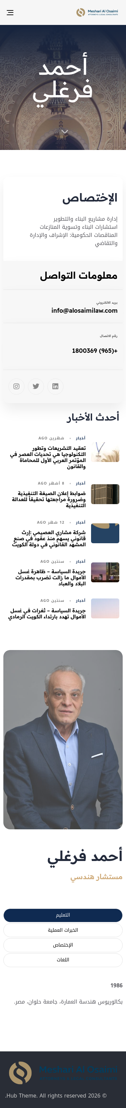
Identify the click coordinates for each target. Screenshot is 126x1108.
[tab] (63, 915)
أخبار (81, 438)
